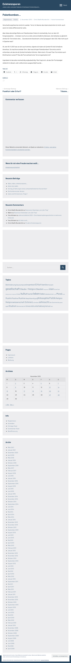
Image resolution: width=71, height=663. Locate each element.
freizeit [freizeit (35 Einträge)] (50, 285)
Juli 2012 (10, 566)
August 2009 (12, 638)
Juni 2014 (11, 509)
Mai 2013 (10, 540)
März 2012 (11, 576)
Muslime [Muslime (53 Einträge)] (21, 298)
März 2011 (11, 589)
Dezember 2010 (13, 597)
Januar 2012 (12, 579)
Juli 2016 (10, 476)
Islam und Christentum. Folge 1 (18, 194)
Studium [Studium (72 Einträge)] (12, 306)
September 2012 (13, 561)
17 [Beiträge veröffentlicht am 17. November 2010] (24, 391)
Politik (16, 19)
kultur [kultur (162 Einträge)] (24, 293)
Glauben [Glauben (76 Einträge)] (39, 289)
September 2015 (13, 483)
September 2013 (13, 530)
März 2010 (11, 620)
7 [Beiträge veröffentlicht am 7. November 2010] (58, 383)
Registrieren (12, 421)
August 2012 (12, 563)
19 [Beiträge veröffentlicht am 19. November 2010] (41, 391)
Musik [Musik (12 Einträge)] (63, 294)
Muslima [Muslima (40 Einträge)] (15, 298)
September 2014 (13, 504)
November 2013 (13, 525)
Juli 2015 (10, 488)
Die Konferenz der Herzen (16, 191)
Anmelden (11, 423)
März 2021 (11, 447)
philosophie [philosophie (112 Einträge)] (43, 298)
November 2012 (13, 556)
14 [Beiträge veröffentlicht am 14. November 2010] (58, 387)
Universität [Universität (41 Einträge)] (30, 306)
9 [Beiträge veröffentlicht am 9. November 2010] (15, 387)
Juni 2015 (11, 491)
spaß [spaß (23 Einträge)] (7, 306)
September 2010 (13, 605)
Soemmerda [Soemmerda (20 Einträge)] (55, 302)
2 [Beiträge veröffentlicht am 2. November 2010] (15, 383)
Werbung (11, 360)
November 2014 (13, 499)
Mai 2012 (10, 571)
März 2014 (11, 517)
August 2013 (12, 532)
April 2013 (11, 543)
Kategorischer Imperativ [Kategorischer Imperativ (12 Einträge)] (11, 294)
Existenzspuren (11, 4)
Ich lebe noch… (23, 220)
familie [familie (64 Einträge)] (45, 284)
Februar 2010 (12, 623)
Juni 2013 (11, 537)
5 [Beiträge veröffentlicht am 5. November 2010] (41, 383)
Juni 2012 (11, 568)
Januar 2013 (12, 550)
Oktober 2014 (12, 501)
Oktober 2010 (12, 602)
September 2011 (13, 581)
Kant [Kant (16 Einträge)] (58, 289)
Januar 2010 (12, 625)
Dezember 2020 (13, 452)
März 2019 (11, 458)
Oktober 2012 (12, 558)
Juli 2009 (11, 641)
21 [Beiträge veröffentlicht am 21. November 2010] (58, 391)
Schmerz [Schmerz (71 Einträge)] (29, 302)
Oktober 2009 (12, 633)
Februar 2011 (12, 592)
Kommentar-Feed (13, 428)
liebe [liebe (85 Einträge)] (42, 293)
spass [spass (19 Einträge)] (61, 302)
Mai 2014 (10, 512)
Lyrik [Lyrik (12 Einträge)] (55, 294)
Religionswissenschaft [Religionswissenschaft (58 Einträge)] (15, 302)
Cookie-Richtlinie (45, 660)
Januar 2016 (12, 478)
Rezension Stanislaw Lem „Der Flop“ (36, 210)
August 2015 (12, 486)
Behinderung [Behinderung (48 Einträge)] (11, 285)
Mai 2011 (10, 584)
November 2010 (13, 599)
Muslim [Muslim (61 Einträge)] (9, 298)
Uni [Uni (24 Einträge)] (24, 306)
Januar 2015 (12, 494)
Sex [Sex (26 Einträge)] (50, 302)
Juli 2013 (10, 535)
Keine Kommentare (57, 19)
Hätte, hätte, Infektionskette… (17, 183)
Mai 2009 (10, 646)
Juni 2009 (11, 643)
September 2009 (13, 635)
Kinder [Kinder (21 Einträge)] (18, 294)
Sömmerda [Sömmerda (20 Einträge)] (20, 306)
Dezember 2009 (13, 628)
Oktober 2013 (12, 527)
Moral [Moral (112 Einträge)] (59, 293)
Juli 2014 (10, 507)
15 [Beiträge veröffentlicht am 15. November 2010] (7, 391)
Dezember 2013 (13, 522)
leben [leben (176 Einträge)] (36, 293)
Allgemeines (8, 19)
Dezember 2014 (13, 496)
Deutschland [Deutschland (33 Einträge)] (20, 285)
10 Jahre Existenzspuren (33, 223)
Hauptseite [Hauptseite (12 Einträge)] (46, 289)
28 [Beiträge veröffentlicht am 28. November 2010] (58, 395)
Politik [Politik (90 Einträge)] (52, 298)
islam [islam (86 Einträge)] (51, 289)
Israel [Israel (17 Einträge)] (55, 289)
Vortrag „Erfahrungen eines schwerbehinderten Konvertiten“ (27, 189)
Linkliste (10, 357)
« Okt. (7, 404)
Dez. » (12, 404)
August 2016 (12, 473)
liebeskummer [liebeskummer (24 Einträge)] (49, 294)
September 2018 (13, 465)
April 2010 (11, 617)
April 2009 (11, 648)
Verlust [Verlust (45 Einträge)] (47, 306)
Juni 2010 (11, 612)
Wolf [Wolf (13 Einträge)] (52, 306)
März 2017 (11, 468)
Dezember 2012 (13, 553)
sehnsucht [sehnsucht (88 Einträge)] (44, 302)
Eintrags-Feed (12, 426)
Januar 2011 (11, 594)
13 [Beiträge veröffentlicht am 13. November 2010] (49, 387)
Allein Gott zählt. (13, 186)
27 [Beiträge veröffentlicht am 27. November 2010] (50, 395)
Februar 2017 (12, 470)
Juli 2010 (10, 610)
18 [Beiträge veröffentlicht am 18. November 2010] (33, 391)
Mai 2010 (10, 615)
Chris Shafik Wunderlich (41, 19)
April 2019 (11, 455)
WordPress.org (12, 431)
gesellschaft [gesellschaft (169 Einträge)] (13, 288)
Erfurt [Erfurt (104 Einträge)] (38, 284)
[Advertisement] (19, 244)
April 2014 (11, 514)
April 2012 (11, 574)
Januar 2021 (12, 450)
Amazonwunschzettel (13, 167)
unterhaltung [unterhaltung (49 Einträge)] (39, 306)
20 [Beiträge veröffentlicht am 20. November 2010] (50, 391)
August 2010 (12, 607)
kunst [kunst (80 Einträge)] (30, 293)
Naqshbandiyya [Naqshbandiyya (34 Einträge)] (31, 298)
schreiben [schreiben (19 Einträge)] (36, 302)
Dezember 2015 (13, 481)
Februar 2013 (12, 548)
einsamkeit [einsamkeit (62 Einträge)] (30, 284)
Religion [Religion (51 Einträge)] (59, 298)
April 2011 (11, 586)
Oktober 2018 (12, 463)
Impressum (11, 355)
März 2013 (11, 545)
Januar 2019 (12, 460)
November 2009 (13, 630)
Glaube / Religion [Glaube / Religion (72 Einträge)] (28, 289)
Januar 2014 (12, 519)
